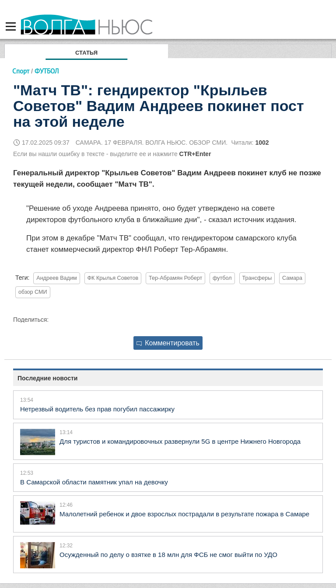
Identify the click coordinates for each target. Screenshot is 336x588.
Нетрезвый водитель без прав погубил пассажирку (97, 409)
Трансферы (257, 278)
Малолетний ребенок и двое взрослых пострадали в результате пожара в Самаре (184, 514)
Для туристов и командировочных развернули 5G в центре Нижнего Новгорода (180, 441)
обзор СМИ (32, 292)
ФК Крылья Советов (113, 278)
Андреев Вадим (56, 278)
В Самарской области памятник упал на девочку (94, 482)
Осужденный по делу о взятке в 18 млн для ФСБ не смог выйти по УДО (168, 554)
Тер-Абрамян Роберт (175, 278)
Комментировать (168, 343)
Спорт (20, 71)
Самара (292, 278)
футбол (222, 278)
